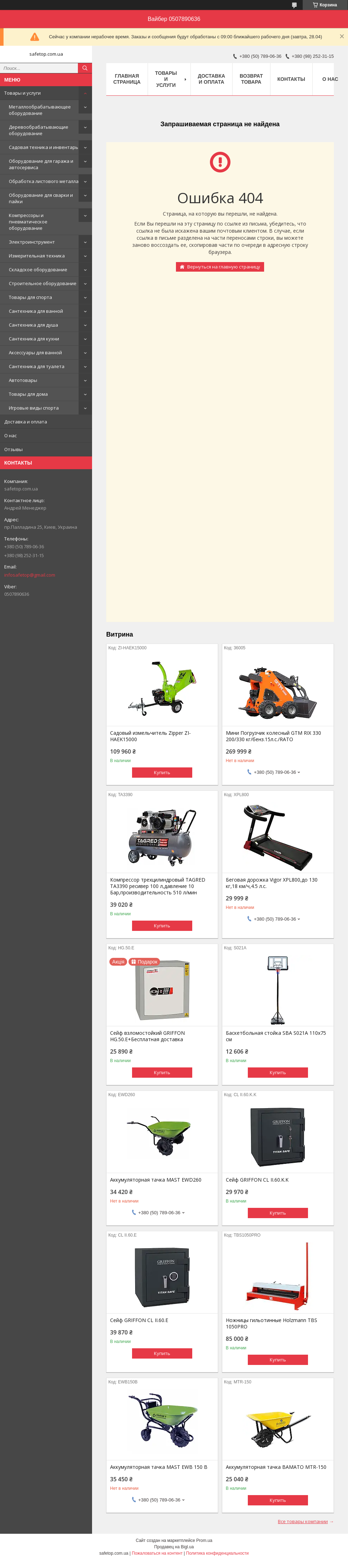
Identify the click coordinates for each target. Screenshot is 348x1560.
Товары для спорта (30, 297)
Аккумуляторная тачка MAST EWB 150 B (158, 1467)
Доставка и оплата (25, 421)
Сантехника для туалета (36, 366)
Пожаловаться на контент (157, 1553)
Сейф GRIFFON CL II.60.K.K (257, 1180)
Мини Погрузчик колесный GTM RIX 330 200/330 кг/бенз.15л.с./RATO (273, 736)
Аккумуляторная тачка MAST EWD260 (155, 1180)
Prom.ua (204, 1540)
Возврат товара (251, 79)
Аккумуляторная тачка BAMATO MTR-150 (276, 1467)
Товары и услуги (22, 93)
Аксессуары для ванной (35, 352)
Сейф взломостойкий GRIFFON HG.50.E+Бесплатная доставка (147, 1036)
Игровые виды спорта (34, 408)
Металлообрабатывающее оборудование (40, 110)
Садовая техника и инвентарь (43, 147)
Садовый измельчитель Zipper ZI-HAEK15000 (150, 736)
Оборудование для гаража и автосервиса (41, 164)
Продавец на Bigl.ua (174, 1546)
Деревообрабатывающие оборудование (38, 130)
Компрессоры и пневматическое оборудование (28, 221)
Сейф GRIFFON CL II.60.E (139, 1320)
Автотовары (23, 380)
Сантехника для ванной (36, 311)
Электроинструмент (32, 242)
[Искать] (85, 68)
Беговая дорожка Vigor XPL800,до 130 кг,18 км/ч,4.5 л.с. (272, 883)
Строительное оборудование (42, 283)
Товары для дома (28, 394)
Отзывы (13, 449)
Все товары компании (303, 1521)
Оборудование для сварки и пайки (41, 198)
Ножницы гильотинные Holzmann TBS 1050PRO (271, 1323)
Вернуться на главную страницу (223, 266)
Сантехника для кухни (34, 338)
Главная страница (127, 79)
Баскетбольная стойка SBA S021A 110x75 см (276, 1036)
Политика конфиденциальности (217, 1553)
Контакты (291, 79)
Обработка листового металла (44, 181)
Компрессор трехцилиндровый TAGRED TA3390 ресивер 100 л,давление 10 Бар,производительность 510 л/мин (157, 886)
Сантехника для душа (33, 325)
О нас (10, 435)
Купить (162, 772)
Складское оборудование (38, 269)
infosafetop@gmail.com (29, 575)
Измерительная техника (37, 255)
